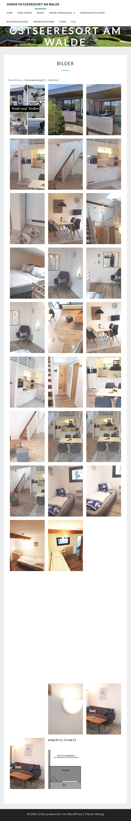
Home (10, 12)
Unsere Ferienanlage (60, 12)
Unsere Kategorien (43, 21)
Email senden (25, 12)
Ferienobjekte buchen (92, 12)
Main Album (15, 80)
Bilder (40, 12)
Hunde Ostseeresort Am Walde (33, 4)
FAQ (73, 21)
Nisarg (99, 814)
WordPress (75, 814)
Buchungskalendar (17, 21)
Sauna (62, 21)
